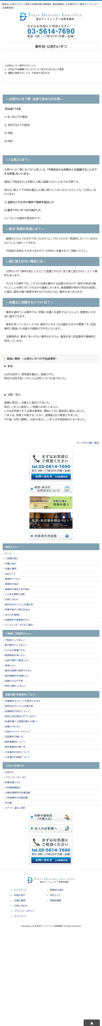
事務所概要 (55, 900)
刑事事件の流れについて (17, 711)
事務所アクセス (12, 579)
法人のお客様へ (13, 614)
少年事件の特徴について (17, 757)
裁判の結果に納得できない (18, 670)
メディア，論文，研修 (15, 808)
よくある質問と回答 (15, 594)
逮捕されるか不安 (14, 681)
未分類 (8, 803)
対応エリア (10, 574)
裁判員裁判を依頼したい (17, 676)
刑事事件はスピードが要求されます (22, 701)
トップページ (20, 890)
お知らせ (9, 772)
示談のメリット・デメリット (18, 731)
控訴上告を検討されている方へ (21, 716)
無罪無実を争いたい (15, 655)
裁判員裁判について (15, 742)
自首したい (10, 665)
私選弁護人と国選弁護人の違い (21, 721)
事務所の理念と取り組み (17, 589)
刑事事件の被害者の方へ (17, 620)
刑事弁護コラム (12, 782)
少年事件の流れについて (17, 752)
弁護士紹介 (11, 563)
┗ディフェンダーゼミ (15, 777)
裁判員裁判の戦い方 (15, 747)
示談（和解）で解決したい (17, 660)
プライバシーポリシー (24, 911)
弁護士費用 (10, 568)
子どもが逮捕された (15, 650)
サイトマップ (20, 916)
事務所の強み (12, 584)
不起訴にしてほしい (15, 640)
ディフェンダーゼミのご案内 (19, 625)
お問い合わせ (12, 599)
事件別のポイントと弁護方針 (19, 604)
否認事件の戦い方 (14, 736)
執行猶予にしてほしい (16, 645)
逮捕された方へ (13, 726)
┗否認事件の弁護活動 (16, 797)
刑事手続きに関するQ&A (17, 609)
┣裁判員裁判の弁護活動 (17, 792)
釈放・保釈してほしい (15, 686)
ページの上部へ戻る (87, 442)
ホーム (8, 553)
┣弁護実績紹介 (13, 787)
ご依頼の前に (12, 558)
